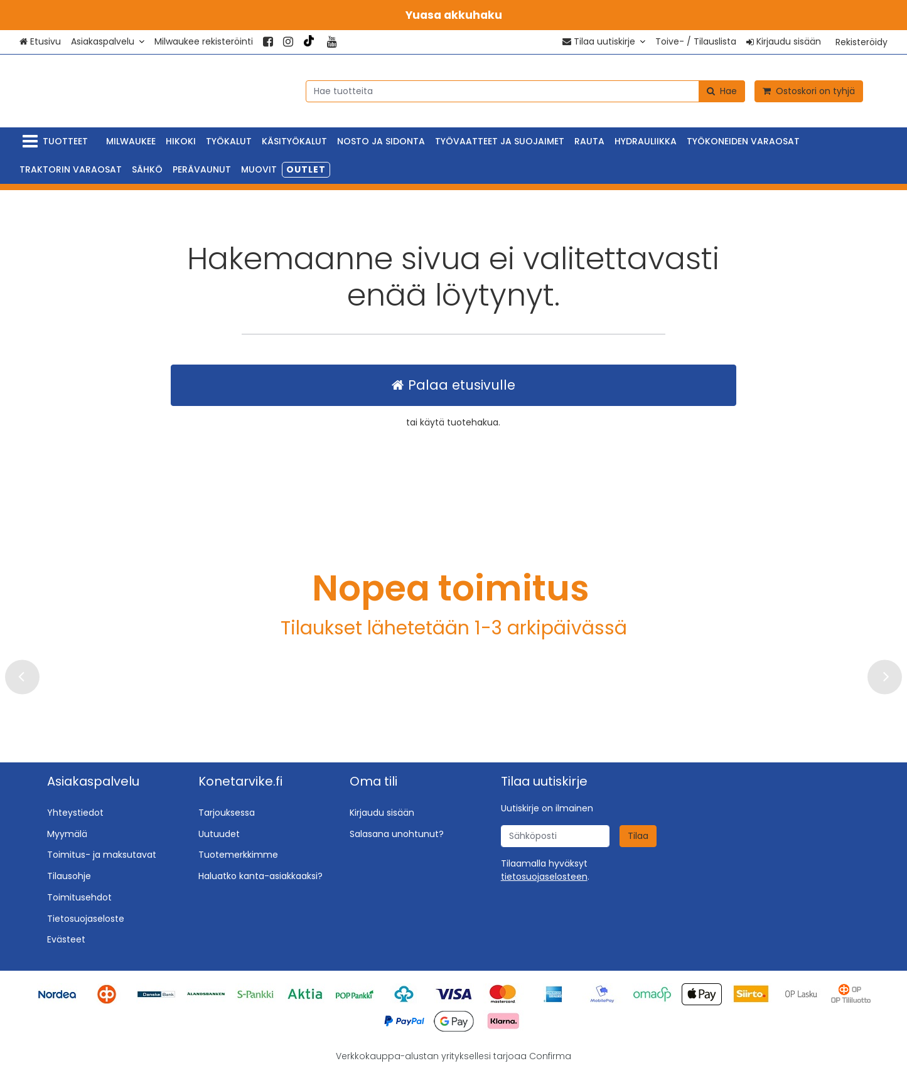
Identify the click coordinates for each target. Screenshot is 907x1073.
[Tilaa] (638, 836)
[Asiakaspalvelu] (107, 41)
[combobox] (525, 91)
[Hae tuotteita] (525, 91)
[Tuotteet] (57, 141)
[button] (544, 876)
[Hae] (722, 91)
